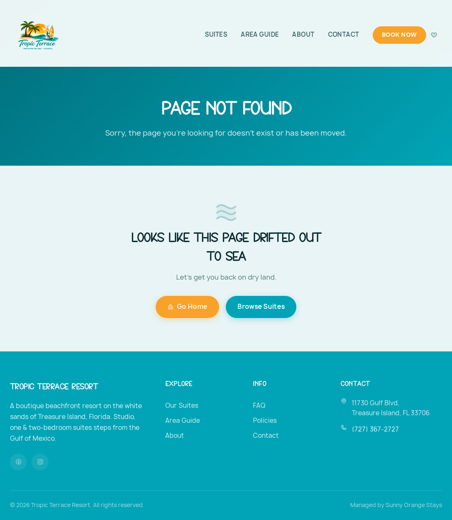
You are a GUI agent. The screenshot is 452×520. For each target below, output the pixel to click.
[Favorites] (434, 35)
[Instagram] (40, 462)
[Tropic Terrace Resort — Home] (37, 35)
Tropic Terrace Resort (54, 385)
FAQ (259, 405)
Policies (265, 420)
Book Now (399, 34)
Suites (216, 34)
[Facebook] (18, 462)
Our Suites (181, 405)
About (303, 34)
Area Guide (260, 34)
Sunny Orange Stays (414, 505)
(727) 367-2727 (375, 429)
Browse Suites (261, 306)
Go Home (187, 306)
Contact (343, 34)
